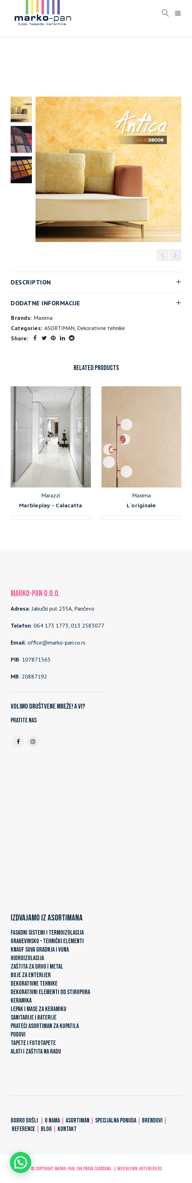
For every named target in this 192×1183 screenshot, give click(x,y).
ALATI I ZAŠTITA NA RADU (36, 1051)
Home (22, 66)
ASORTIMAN (51, 66)
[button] (20, 1162)
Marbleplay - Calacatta (50, 505)
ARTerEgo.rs (150, 1169)
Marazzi (50, 495)
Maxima (43, 317)
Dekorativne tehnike (97, 66)
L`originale (141, 505)
